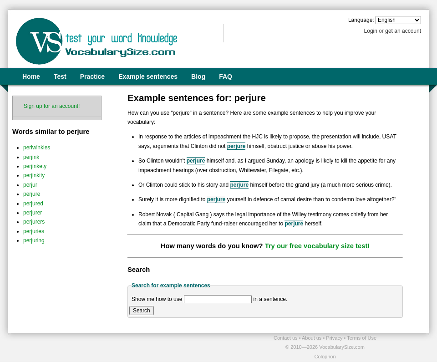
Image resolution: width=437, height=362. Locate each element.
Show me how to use (157, 299)
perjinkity (34, 175)
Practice (92, 76)
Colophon (324, 356)
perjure (31, 194)
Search (141, 310)
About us (312, 338)
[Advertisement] (114, 347)
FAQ (225, 76)
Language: (361, 20)
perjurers (34, 222)
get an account (403, 31)
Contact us (286, 338)
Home (31, 76)
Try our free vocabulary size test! (317, 246)
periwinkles (36, 147)
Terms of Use (361, 338)
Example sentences (148, 76)
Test (60, 76)
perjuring (34, 240)
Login (370, 31)
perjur (30, 185)
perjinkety (34, 166)
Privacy (335, 338)
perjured (33, 203)
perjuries (33, 231)
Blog (198, 76)
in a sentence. (271, 299)
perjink (31, 157)
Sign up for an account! (52, 106)
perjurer (32, 212)
